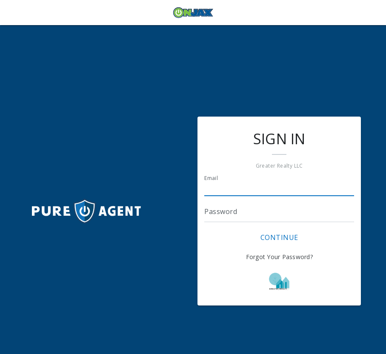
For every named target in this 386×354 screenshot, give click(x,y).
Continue (279, 237)
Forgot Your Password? (279, 257)
